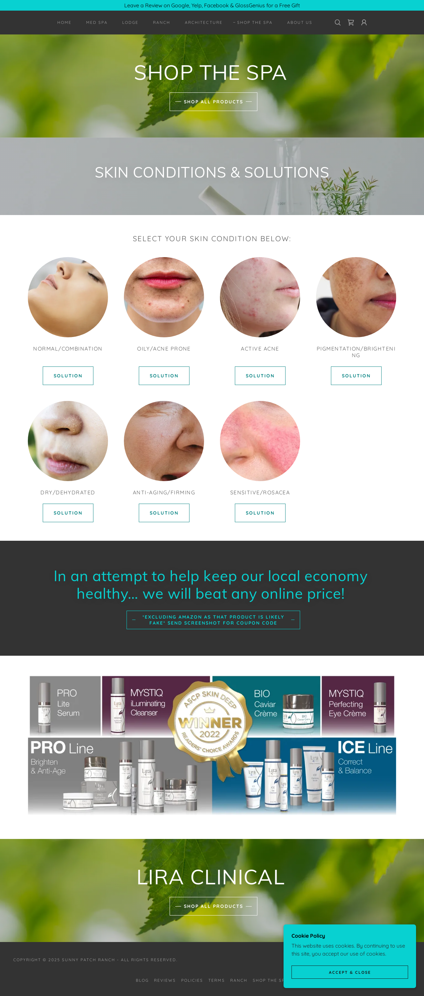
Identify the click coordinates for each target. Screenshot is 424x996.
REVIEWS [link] (165, 980)
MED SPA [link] (97, 22)
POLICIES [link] (192, 980)
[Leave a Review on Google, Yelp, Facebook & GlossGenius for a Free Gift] (212, 5)
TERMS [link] (216, 980)
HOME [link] (64, 22)
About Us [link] (299, 22)
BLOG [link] (142, 980)
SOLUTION (68, 376)
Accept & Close (350, 972)
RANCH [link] (161, 22)
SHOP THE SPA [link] (255, 22)
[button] (364, 22)
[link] (350, 22)
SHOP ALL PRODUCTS (213, 102)
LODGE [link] (130, 22)
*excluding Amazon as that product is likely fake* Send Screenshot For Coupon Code (213, 620)
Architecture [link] (203, 22)
